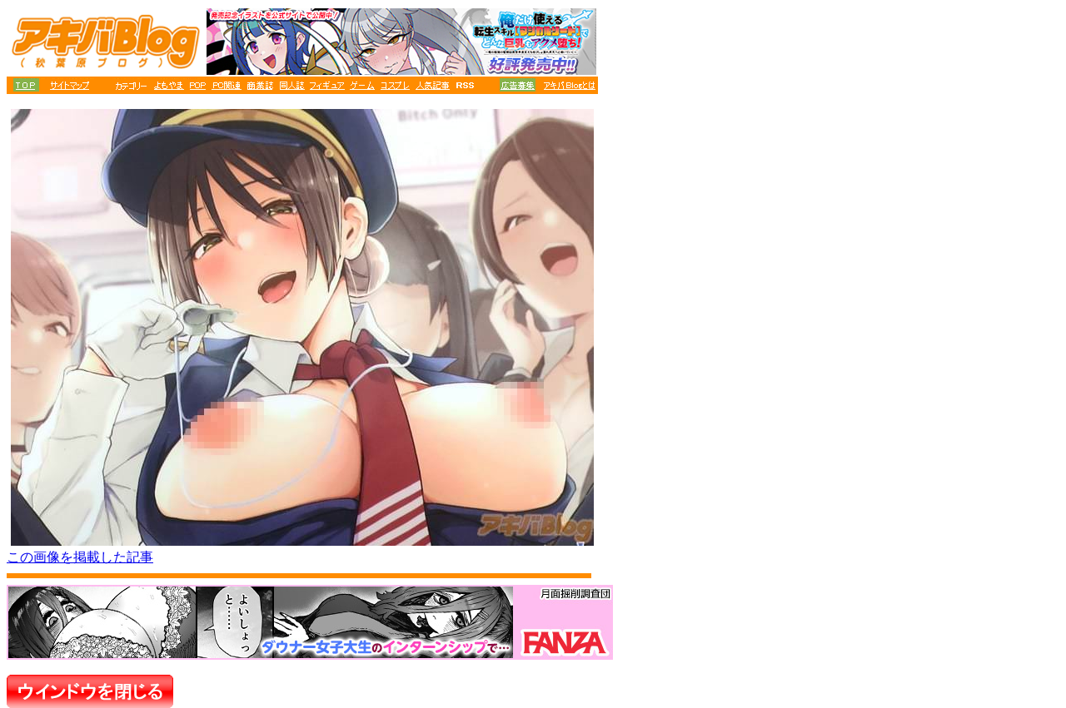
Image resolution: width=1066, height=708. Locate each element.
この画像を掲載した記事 (80, 557)
